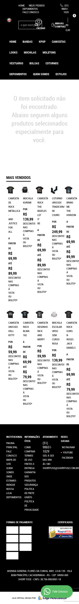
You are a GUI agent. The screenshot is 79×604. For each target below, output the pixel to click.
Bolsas (34, 63)
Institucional (12, 437)
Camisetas (59, 42)
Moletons (49, 52)
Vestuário (16, 63)
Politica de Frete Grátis (29, 493)
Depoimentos (30, 9)
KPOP (42, 42)
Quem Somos (41, 74)
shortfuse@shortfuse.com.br (61, 468)
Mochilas (30, 52)
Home (21, 5)
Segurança (31, 485)
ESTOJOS (61, 74)
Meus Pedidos (37, 5)
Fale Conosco (31, 12)
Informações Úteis (30, 439)
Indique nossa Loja (10, 489)
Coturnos (52, 63)
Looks (13, 52)
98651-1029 (65, 9)
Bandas (28, 42)
